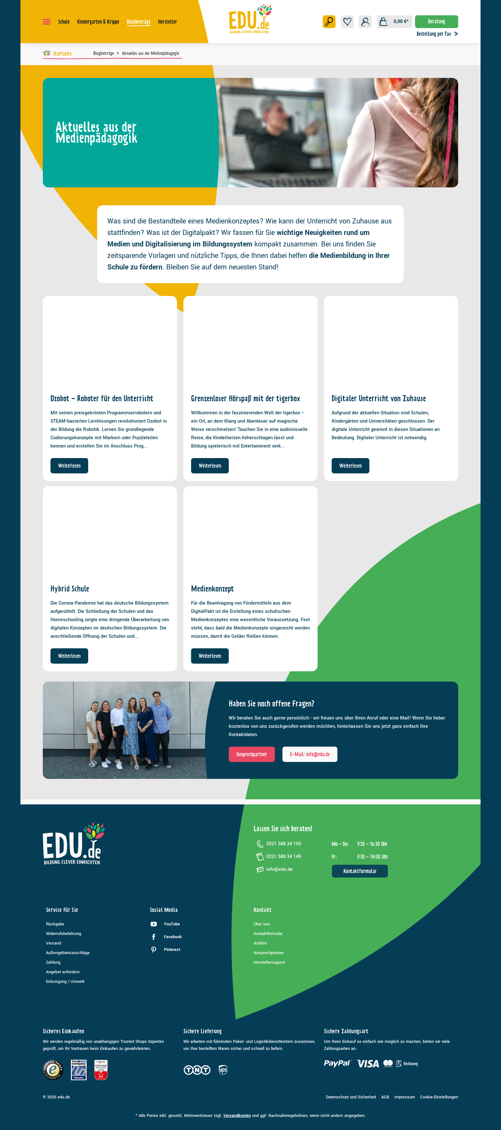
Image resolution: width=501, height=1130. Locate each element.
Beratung (436, 21)
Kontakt (263, 910)
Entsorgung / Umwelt (65, 981)
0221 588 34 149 (277, 856)
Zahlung (53, 962)
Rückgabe (55, 924)
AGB (385, 1097)
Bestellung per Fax (439, 34)
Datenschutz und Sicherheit (351, 1097)
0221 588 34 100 (277, 844)
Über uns (262, 924)
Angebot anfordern (63, 972)
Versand (53, 943)
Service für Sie (62, 910)
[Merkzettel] (347, 21)
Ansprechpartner (269, 953)
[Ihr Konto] (365, 21)
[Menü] (46, 21)
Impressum (404, 1097)
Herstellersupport (269, 962)
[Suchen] (329, 21)
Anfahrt (260, 943)
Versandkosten (237, 1116)
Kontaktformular (360, 871)
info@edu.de (273, 869)
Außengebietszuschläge (68, 953)
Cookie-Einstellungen (439, 1097)
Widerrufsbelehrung (63, 934)
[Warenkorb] (394, 21)
